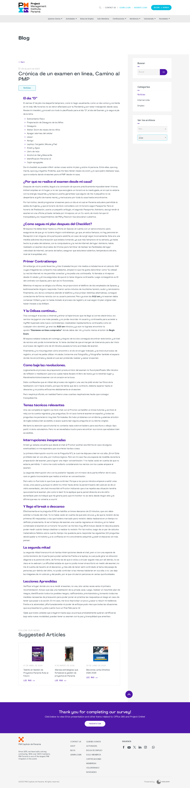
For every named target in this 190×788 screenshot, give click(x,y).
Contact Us (110, 8)
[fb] (123, 747)
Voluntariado (149, 19)
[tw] (134, 747)
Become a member (161, 7)
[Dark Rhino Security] (163, 781)
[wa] (153, 747)
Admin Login (124, 8)
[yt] (129, 747)
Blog (72, 750)
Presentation (95, 724)
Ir (164, 72)
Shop (72, 746)
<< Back (21, 62)
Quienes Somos (55, 19)
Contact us (75, 742)
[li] (140, 747)
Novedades (164, 19)
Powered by (149, 782)
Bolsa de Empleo (87, 19)
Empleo (141, 106)
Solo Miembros (103, 19)
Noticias (141, 95)
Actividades (71, 19)
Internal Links (144, 100)
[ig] (145, 747)
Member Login (140, 8)
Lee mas (27, 680)
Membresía (135, 19)
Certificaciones (119, 19)
